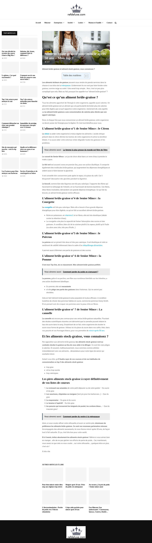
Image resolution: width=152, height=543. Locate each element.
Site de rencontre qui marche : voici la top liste (9, 149)
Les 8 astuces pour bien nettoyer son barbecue (10, 172)
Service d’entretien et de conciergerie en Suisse (28, 172)
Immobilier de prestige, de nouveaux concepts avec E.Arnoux (28, 125)
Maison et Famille (94, 23)
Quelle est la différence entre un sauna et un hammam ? (28, 149)
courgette (48, 207)
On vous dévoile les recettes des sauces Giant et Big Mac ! (8, 53)
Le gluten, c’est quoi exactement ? (9, 76)
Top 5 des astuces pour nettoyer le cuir (10, 100)
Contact (109, 23)
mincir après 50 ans (96, 331)
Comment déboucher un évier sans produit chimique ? (10, 125)
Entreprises (58, 23)
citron (47, 134)
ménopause (66, 85)
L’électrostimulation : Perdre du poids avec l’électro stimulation (52, 510)
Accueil (38, 23)
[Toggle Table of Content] (85, 76)
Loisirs (80, 23)
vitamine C (69, 215)
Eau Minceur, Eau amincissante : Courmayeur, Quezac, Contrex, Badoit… (99, 510)
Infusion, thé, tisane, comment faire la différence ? (27, 53)
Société (70, 23)
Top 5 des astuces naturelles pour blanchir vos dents (28, 101)
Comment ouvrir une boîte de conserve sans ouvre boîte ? (28, 77)
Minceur (47, 23)
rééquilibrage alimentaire (92, 245)
